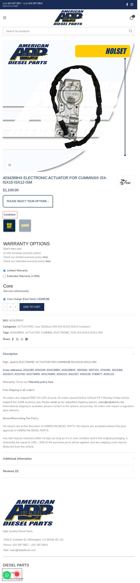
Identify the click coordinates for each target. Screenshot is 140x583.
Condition (9, 214)
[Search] (68, 31)
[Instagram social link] (131, 4)
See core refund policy (16, 291)
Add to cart (32, 307)
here (45, 257)
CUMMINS (47, 332)
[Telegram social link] (26, 339)
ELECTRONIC (62, 332)
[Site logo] (68, 17)
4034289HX (17, 332)
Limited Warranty (17, 270)
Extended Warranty (23, 276)
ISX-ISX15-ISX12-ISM (89, 332)
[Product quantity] (10, 307)
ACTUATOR (32, 332)
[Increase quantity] (15, 307)
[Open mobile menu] (4, 17)
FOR (73, 332)
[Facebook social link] (127, 4)
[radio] (9, 225)
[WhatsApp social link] (22, 339)
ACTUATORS (25, 326)
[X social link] (17, 339)
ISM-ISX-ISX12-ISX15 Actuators (71, 326)
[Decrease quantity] (5, 307)
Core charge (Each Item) (28, 299)
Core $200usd (43, 326)
